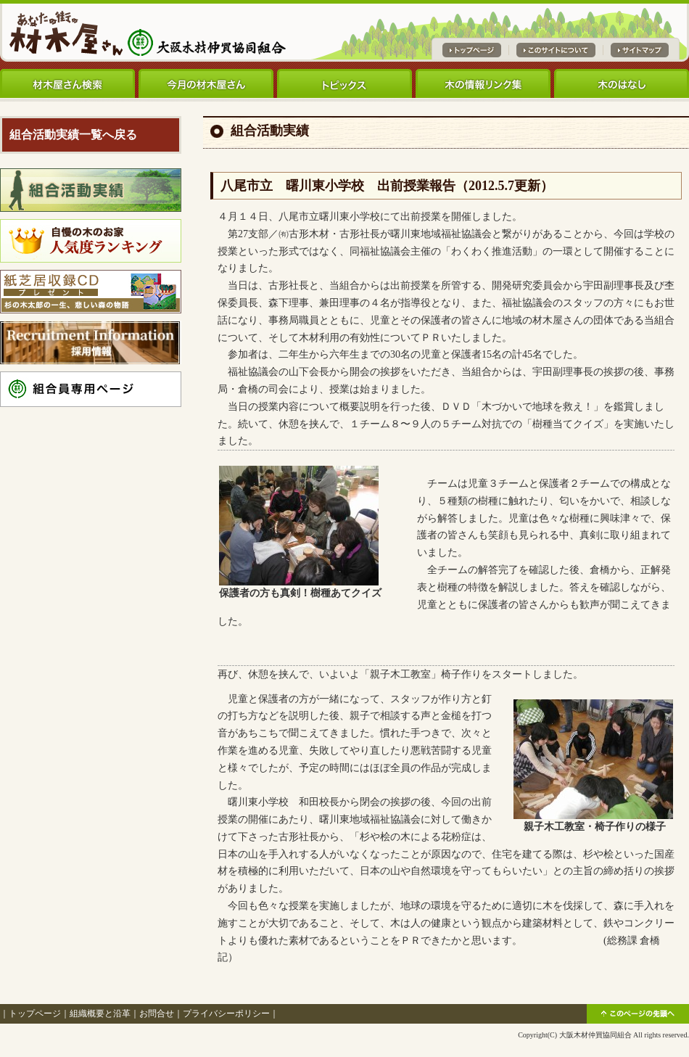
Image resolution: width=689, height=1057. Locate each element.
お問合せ (156, 1013)
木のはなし (621, 83)
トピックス (344, 83)
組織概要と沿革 (100, 1013)
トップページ (35, 1013)
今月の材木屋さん (206, 83)
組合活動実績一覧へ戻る (73, 134)
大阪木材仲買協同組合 (595, 1035)
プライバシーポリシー (226, 1013)
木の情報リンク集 (483, 83)
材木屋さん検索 (67, 83)
